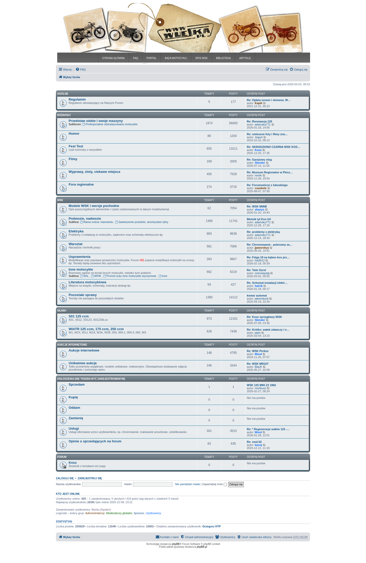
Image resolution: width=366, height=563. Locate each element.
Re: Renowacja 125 (259, 121)
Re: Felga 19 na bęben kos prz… (268, 257)
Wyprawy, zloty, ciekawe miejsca (94, 172)
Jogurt (259, 137)
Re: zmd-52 (254, 441)
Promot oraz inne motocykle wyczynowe (130, 275)
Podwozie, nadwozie (85, 218)
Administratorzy (95, 513)
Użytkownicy (153, 513)
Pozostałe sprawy (83, 295)
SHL (84, 275)
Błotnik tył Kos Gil (259, 219)
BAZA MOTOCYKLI (176, 58)
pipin (258, 332)
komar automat (257, 295)
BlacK (258, 366)
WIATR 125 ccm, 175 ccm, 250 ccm (96, 329)
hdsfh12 (260, 260)
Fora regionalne (81, 184)
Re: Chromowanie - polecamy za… (270, 244)
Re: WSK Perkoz (258, 351)
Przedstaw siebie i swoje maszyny (96, 121)
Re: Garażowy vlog (259, 159)
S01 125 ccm (79, 316)
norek (258, 175)
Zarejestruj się (90, 478)
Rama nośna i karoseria (97, 221)
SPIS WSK (201, 58)
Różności (64, 115)
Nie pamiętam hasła (187, 484)
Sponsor (139, 513)
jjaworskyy (262, 247)
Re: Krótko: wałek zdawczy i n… (268, 329)
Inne (163, 275)
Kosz (73, 463)
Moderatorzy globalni (119, 513)
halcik (259, 285)
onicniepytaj (262, 273)
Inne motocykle (81, 269)
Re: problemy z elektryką (263, 231)
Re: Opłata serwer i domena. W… (269, 100)
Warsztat (75, 244)
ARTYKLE (245, 58)
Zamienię (76, 418)
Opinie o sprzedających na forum (95, 441)
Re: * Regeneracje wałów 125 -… (268, 429)
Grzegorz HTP (211, 526)
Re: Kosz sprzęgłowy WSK (264, 316)
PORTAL (151, 58)
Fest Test (76, 146)
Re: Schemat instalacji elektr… (267, 282)
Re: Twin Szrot (256, 270)
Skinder (260, 162)
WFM (96, 275)
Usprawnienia (79, 257)
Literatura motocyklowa (87, 282)
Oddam (74, 408)
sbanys (259, 209)
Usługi (74, 428)
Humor (74, 133)
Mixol (258, 354)
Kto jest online (68, 493)
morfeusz (260, 388)
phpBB (176, 544)
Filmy (73, 159)
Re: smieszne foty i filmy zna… (267, 134)
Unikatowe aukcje (83, 363)
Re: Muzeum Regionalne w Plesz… (270, 172)
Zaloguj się (65, 478)
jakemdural (261, 298)
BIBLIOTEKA (223, 58)
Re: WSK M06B (257, 206)
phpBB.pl (202, 546)
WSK (60, 200)
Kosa (258, 149)
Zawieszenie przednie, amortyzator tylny (141, 221)
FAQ (135, 58)
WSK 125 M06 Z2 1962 (261, 385)
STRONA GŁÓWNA (113, 58)
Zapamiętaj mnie (214, 484)
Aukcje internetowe (84, 350)
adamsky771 (262, 124)
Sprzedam (77, 384)
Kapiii (258, 103)
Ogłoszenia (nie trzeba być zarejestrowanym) (91, 378)
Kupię (73, 397)
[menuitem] (80, 69)
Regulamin (77, 99)
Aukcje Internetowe (72, 344)
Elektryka (76, 231)
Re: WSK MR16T (258, 363)
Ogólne (62, 93)
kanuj (258, 444)
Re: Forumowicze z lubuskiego (267, 185)
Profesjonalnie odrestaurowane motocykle (110, 124)
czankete (260, 188)
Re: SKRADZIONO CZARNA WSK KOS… (273, 146)
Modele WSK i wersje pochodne (94, 206)
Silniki (61, 310)
